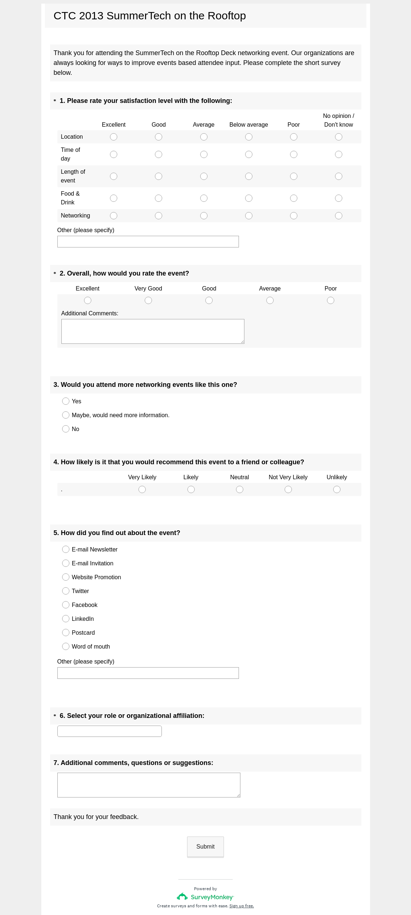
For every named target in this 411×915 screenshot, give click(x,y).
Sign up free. (241, 866)
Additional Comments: (90, 307)
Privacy (189, 888)
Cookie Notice (215, 888)
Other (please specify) (86, 230)
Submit (206, 807)
